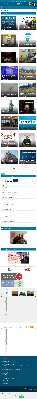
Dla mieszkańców (5, 361)
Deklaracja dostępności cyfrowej (8, 364)
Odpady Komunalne (6, 206)
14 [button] (6, 318)
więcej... (15, 396)
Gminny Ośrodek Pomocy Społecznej (9, 192)
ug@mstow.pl (6, 383)
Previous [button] (1, 295)
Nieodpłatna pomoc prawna (8, 223)
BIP (3, 185)
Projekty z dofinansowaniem (8, 202)
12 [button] (6, 315)
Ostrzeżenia (4, 214)
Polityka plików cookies (26, 388)
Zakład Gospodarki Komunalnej (8, 194)
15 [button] (6, 320)
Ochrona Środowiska (6, 209)
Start (2, 10)
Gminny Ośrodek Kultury (7, 190)
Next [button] (35, 295)
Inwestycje (4, 199)
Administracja (4, 359)
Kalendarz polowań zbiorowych (8, 218)
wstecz (3, 173)
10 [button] (6, 312)
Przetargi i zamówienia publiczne (9, 197)
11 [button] (6, 313)
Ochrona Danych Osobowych (8, 221)
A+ (35, 3)
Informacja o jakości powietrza (8, 211)
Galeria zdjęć (6, 10)
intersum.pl (34, 389)
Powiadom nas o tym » (6, 370)
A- (32, 3)
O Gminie (4, 358)
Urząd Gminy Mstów (6, 187)
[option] (18, 238)
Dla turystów (4, 362)
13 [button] (6, 316)
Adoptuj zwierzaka (6, 216)
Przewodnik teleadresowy (7, 204)
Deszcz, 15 (21, 3)
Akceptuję (21, 396)
